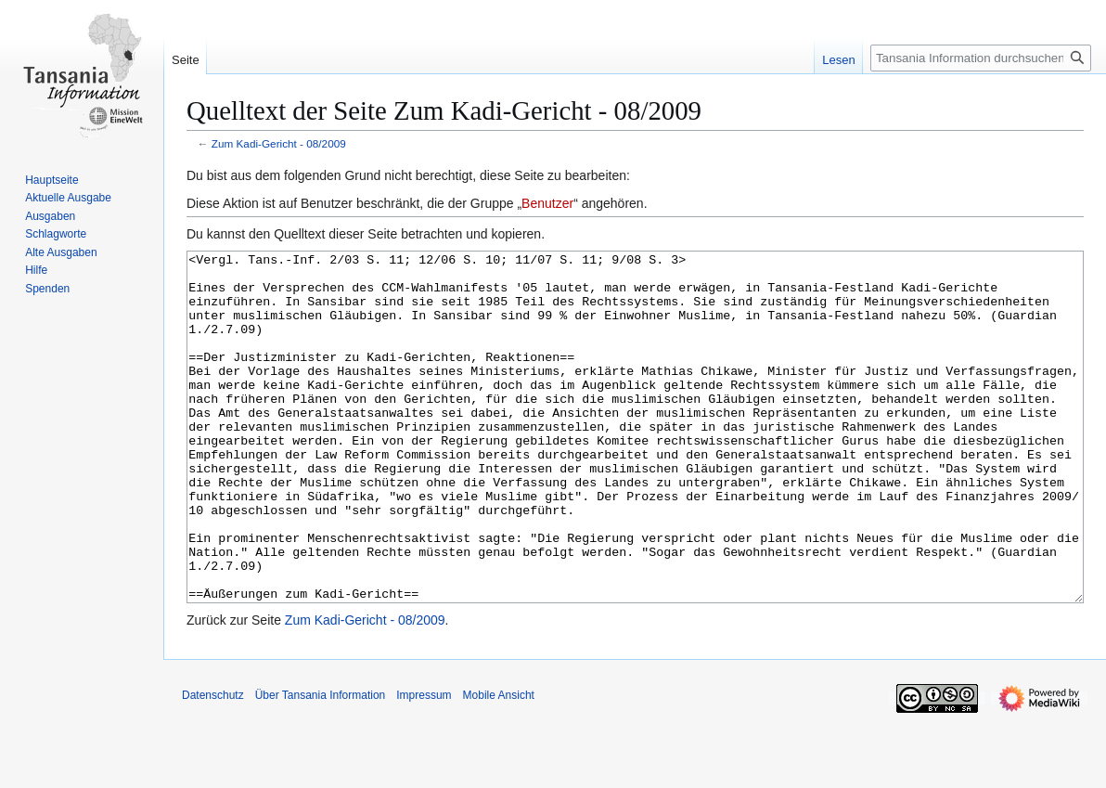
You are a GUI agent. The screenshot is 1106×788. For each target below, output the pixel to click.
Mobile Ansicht (498, 764)
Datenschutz (213, 764)
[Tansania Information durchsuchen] (980, 58)
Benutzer (547, 203)
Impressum (423, 764)
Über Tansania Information (320, 764)
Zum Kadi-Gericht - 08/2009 (279, 143)
